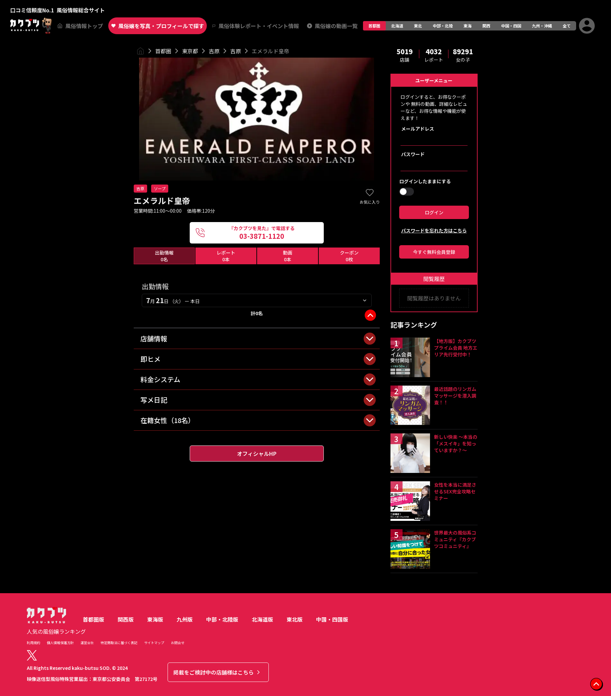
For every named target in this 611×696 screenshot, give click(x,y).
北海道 (397, 25)
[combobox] (257, 300)
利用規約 (33, 642)
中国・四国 (511, 25)
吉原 (214, 51)
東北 (418, 25)
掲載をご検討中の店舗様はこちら (217, 672)
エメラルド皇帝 (270, 51)
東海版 (155, 619)
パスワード (413, 154)
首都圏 (374, 25)
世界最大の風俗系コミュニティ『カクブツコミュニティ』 (455, 539)
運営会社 (87, 642)
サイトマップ (154, 642)
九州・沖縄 (542, 25)
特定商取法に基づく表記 (119, 642)
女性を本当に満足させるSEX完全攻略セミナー (455, 491)
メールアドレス (417, 128)
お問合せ (177, 642)
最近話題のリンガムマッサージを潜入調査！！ (455, 396)
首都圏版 (93, 619)
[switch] (406, 192)
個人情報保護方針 (60, 642)
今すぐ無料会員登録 (434, 252)
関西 (486, 25)
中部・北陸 (443, 25)
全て (567, 25)
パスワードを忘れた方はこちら (434, 230)
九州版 (185, 619)
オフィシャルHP (257, 453)
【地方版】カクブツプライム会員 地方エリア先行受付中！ (455, 348)
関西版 (126, 619)
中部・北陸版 (222, 619)
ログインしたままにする (425, 181)
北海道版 (262, 619)
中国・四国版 (332, 619)
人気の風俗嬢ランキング (56, 631)
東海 (468, 25)
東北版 (295, 619)
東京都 (190, 51)
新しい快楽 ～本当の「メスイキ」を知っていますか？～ (455, 443)
